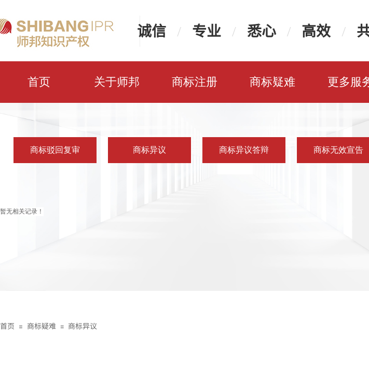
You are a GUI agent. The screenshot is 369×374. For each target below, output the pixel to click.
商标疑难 (272, 81)
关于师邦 (117, 81)
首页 (39, 81)
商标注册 (194, 81)
